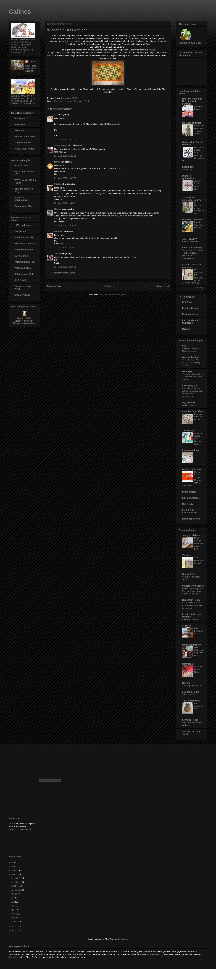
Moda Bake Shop (191, 518)
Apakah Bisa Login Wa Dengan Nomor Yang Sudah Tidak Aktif (192, 591)
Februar (15, 917)
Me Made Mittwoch (192, 123)
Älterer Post (162, 286)
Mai (13, 906)
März (13, 914)
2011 (14, 870)
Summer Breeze (22, 142)
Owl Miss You (188, 405)
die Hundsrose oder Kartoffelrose (199, 208)
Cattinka (58, 231)
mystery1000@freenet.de (19, 829)
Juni (13, 902)
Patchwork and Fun (24, 262)
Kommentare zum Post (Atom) (113, 294)
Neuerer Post (54, 286)
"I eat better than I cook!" (199, 560)
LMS (184, 345)
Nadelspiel (187, 371)
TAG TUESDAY (190, 239)
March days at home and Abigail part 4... (198, 543)
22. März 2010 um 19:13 (65, 247)
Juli (13, 898)
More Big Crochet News (198, 669)
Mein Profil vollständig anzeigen (30, 68)
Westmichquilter (190, 357)
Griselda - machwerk (193, 219)
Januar (14, 921)
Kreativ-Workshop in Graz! (199, 225)
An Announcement (190, 241)
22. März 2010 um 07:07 (65, 178)
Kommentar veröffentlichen (63, 273)
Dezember (16, 878)
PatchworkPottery (191, 644)
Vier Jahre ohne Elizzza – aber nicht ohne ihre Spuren (193, 377)
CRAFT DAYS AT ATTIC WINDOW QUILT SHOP (193, 362)
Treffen (88, 101)
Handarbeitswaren (23, 249)
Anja (56, 114)
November (16, 882)
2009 (14, 926)
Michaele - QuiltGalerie (188, 177)
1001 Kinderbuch (23, 225)
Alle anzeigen (200, 288)
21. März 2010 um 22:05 (65, 139)
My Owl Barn (188, 402)
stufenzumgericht (62, 145)
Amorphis (19, 118)
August (14, 894)
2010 (14, 874)
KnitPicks (187, 302)
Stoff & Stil (20, 280)
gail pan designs (190, 692)
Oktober (15, 886)
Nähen (70, 101)
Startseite (109, 286)
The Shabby (188, 430)
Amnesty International (21, 198)
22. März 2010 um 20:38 (65, 267)
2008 (14, 931)
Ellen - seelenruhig (192, 247)
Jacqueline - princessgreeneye (191, 198)
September (16, 890)
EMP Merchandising (24, 243)
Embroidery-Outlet (24, 237)
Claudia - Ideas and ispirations (192, 265)
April (13, 910)
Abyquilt (186, 625)
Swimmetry (187, 169)
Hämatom (19, 130)
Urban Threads (22, 295)
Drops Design (189, 492)
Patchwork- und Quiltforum (190, 321)
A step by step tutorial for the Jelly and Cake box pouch (192, 605)
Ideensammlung (190, 450)
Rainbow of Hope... (191, 619)
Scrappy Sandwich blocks (198, 417)
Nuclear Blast (21, 256)
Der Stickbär (20, 231)
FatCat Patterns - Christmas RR (191, 511)
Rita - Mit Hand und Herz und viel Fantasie (192, 101)
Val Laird (186, 555)
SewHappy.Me (189, 385)
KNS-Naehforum (190, 314)
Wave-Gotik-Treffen (24, 148)
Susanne (58, 184)
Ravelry (186, 329)
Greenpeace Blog (23, 206)
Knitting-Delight (190, 308)
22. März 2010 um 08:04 (65, 203)
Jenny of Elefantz (191, 535)
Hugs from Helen (191, 600)
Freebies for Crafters (193, 411)
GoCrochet (187, 664)
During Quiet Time (191, 469)
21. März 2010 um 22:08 (65, 156)
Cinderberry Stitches (193, 586)
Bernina (186, 683)
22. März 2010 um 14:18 (65, 225)
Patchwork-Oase (23, 268)
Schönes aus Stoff (24, 274)
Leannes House (190, 720)
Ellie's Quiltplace (191, 498)
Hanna (57, 162)
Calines (20, 11)
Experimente (60, 101)
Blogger (124, 939)
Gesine (57, 209)
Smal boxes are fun (198, 631)
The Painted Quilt (191, 700)
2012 (14, 866)
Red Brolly (187, 504)
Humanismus (21, 165)
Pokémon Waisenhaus (25, 323)
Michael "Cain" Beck (25, 136)
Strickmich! (188, 167)
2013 (14, 862)
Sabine (57, 253)
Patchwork (79, 101)
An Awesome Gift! (198, 706)
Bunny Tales (188, 574)
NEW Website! (189, 694)
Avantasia (19, 124)
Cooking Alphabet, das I (193, 685)
